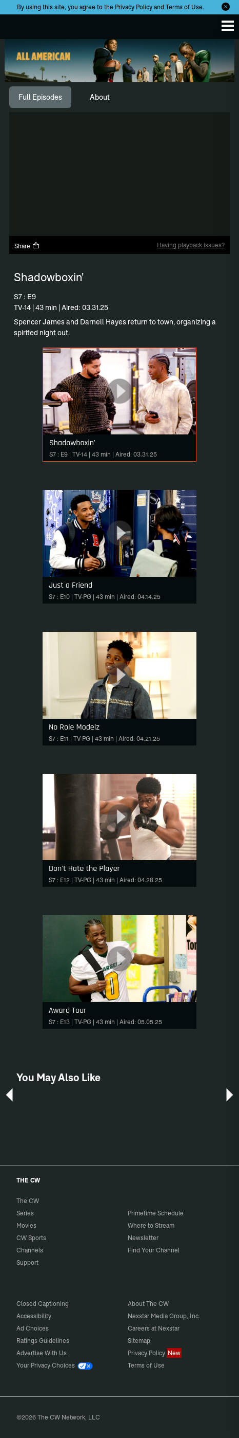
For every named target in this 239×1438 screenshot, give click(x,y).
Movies (26, 1225)
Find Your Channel (154, 1250)
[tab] (40, 97)
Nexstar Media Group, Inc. (164, 1316)
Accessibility (33, 1316)
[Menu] (228, 26)
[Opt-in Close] (226, 7)
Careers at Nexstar (154, 1328)
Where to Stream (151, 1225)
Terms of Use (184, 7)
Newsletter (143, 1238)
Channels (29, 1250)
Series (25, 1213)
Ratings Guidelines (42, 1340)
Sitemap (139, 1340)
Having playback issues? (191, 245)
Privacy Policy (133, 7)
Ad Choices (32, 1328)
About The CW (148, 1303)
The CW (18, 24)
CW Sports (31, 1238)
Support (27, 1262)
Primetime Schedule (156, 1213)
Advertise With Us (41, 1353)
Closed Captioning (42, 1303)
